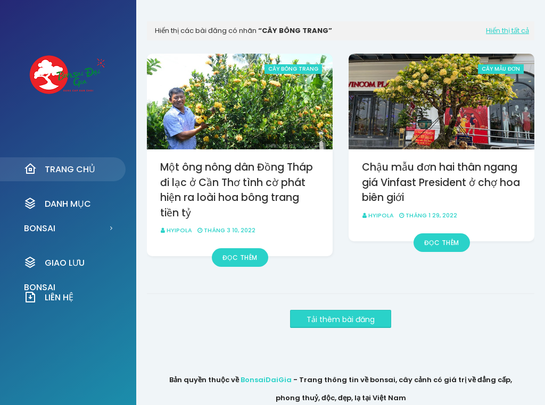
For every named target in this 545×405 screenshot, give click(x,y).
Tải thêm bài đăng (341, 319)
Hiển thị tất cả (507, 31)
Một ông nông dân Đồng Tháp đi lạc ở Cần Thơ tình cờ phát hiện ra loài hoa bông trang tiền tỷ (236, 190)
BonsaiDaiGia (266, 380)
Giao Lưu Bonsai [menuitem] (54, 265)
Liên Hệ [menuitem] (48, 297)
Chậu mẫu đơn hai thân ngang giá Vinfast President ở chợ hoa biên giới (441, 182)
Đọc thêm (240, 257)
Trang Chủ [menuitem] (59, 169)
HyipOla (179, 230)
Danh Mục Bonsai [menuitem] (57, 206)
